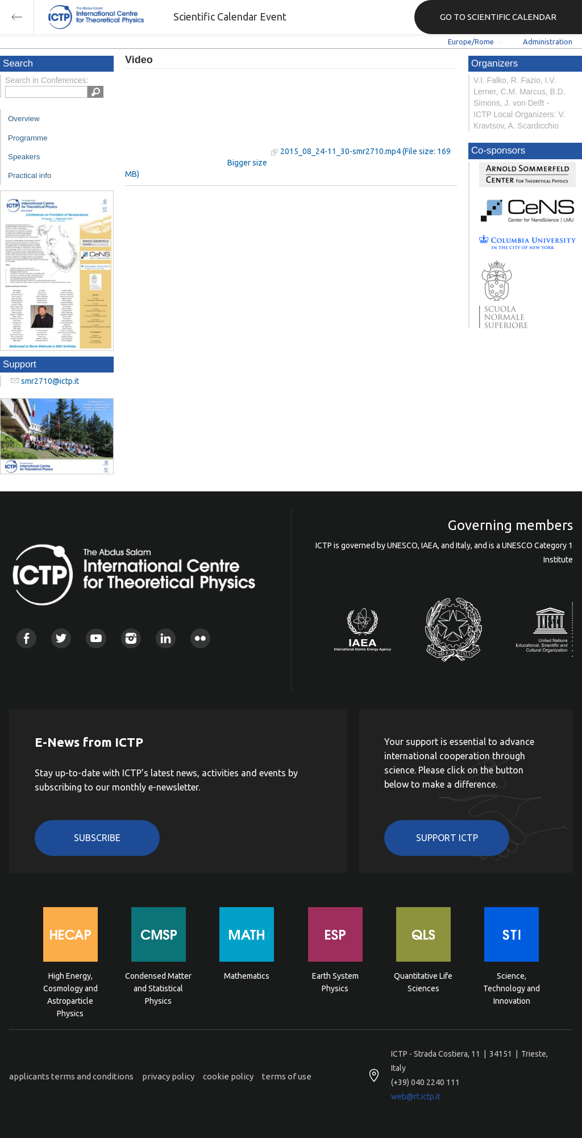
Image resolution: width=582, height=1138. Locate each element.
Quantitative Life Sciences (423, 982)
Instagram (131, 638)
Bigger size (247, 162)
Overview (24, 118)
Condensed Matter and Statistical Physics (158, 987)
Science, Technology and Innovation (511, 987)
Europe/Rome (471, 41)
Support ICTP (447, 838)
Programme (28, 138)
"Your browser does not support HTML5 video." (196, 118)
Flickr (200, 638)
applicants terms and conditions (71, 1076)
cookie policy (228, 1076)
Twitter (61, 638)
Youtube (96, 638)
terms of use (286, 1076)
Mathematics (246, 975)
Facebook (26, 638)
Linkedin (166, 638)
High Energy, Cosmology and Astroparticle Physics (70, 987)
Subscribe (97, 838)
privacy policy (168, 1076)
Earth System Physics (335, 982)
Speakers (24, 156)
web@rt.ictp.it (415, 1096)
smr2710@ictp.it (50, 381)
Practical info (29, 175)
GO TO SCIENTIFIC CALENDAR (498, 17)
